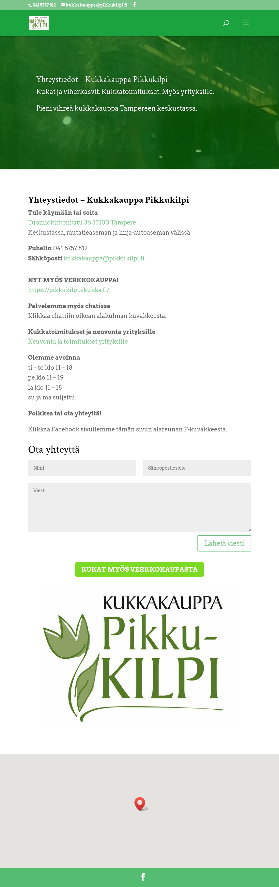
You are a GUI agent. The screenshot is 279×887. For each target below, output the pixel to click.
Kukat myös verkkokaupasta (139, 569)
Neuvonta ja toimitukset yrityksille (78, 341)
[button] (141, 804)
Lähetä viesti (224, 543)
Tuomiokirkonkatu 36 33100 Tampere (82, 222)
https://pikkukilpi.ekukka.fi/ (68, 290)
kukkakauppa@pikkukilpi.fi (104, 258)
